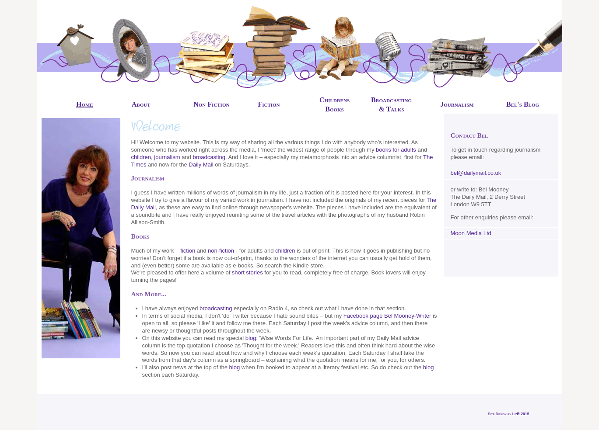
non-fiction (221, 250)
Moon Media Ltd (471, 233)
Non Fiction (211, 104)
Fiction (269, 104)
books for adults (396, 149)
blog (250, 338)
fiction (187, 250)
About (141, 104)
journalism (167, 157)
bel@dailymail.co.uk (476, 173)
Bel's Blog (522, 104)
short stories (247, 272)
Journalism (456, 104)
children (141, 157)
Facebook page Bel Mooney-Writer (387, 315)
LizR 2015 (520, 414)
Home (84, 104)
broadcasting (209, 157)
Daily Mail (201, 164)
